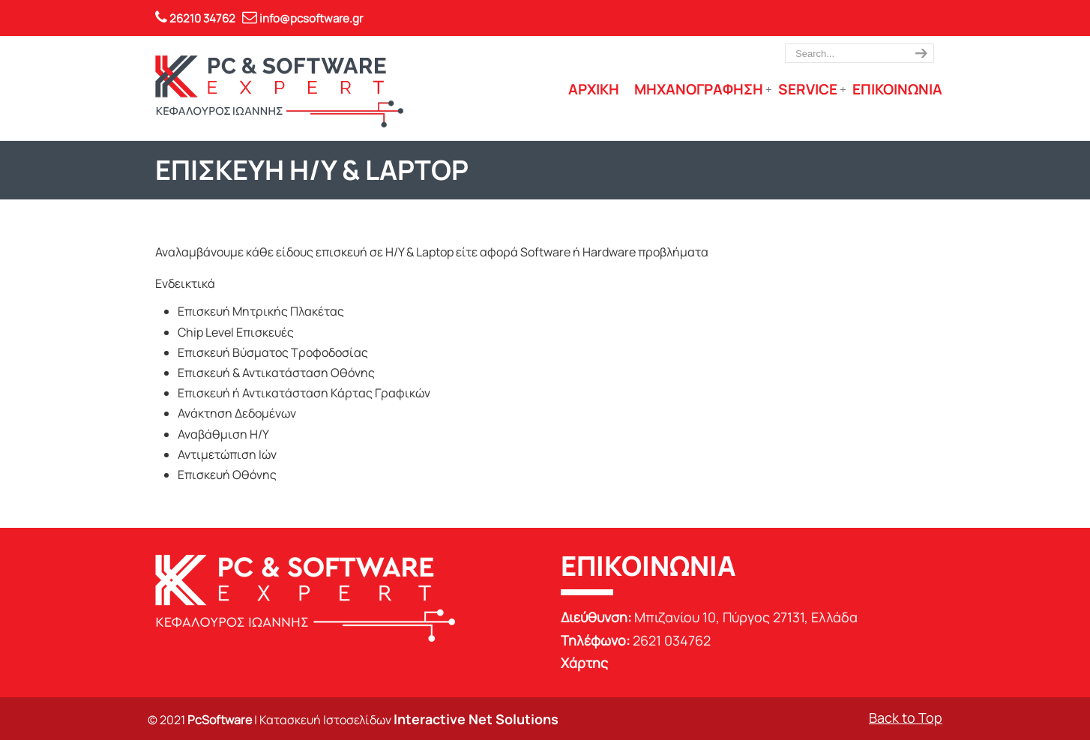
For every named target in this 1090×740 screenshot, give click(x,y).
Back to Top (905, 718)
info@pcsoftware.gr (311, 18)
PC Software (279, 91)
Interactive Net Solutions (476, 719)
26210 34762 (202, 18)
